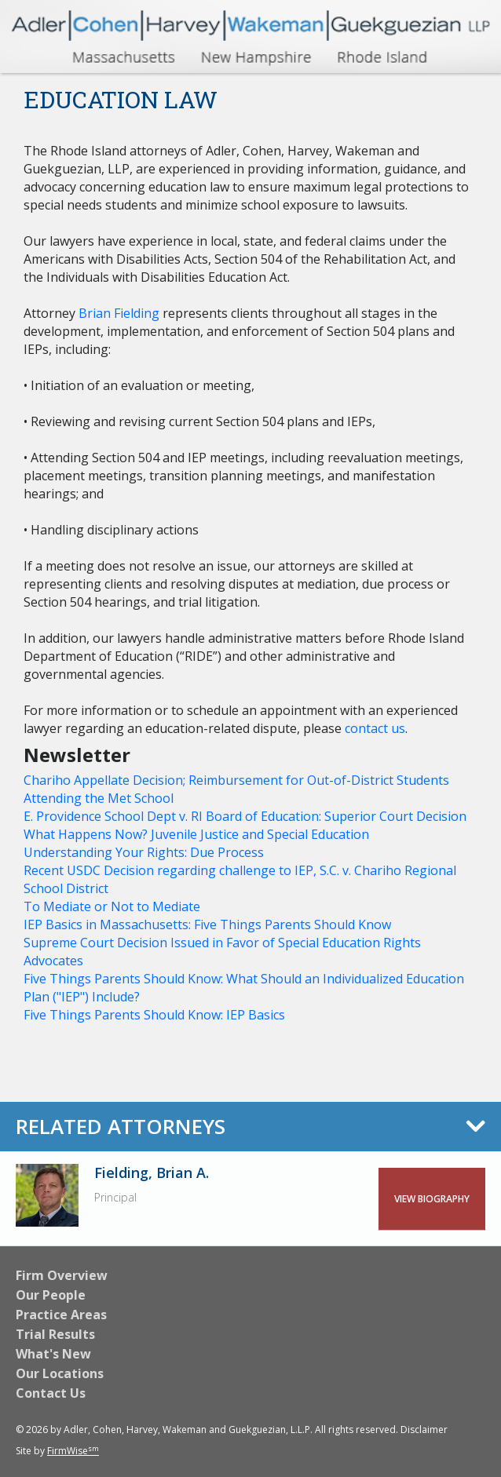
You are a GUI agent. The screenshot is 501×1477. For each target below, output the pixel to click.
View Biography (432, 1198)
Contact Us (51, 1393)
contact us (373, 728)
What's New (53, 1353)
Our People (51, 1295)
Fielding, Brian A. (151, 1172)
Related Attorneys (120, 1126)
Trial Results (55, 1334)
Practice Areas (61, 1314)
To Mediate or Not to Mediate (112, 906)
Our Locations (60, 1373)
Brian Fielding (119, 313)
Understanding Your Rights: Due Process (144, 852)
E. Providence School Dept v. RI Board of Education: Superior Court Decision (245, 816)
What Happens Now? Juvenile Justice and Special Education (196, 834)
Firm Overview (62, 1275)
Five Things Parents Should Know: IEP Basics (154, 1014)
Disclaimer (424, 1429)
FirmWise (73, 1450)
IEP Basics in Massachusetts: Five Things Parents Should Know (207, 924)
